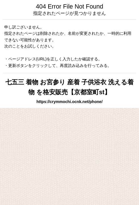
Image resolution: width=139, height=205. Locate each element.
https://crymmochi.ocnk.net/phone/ (69, 101)
